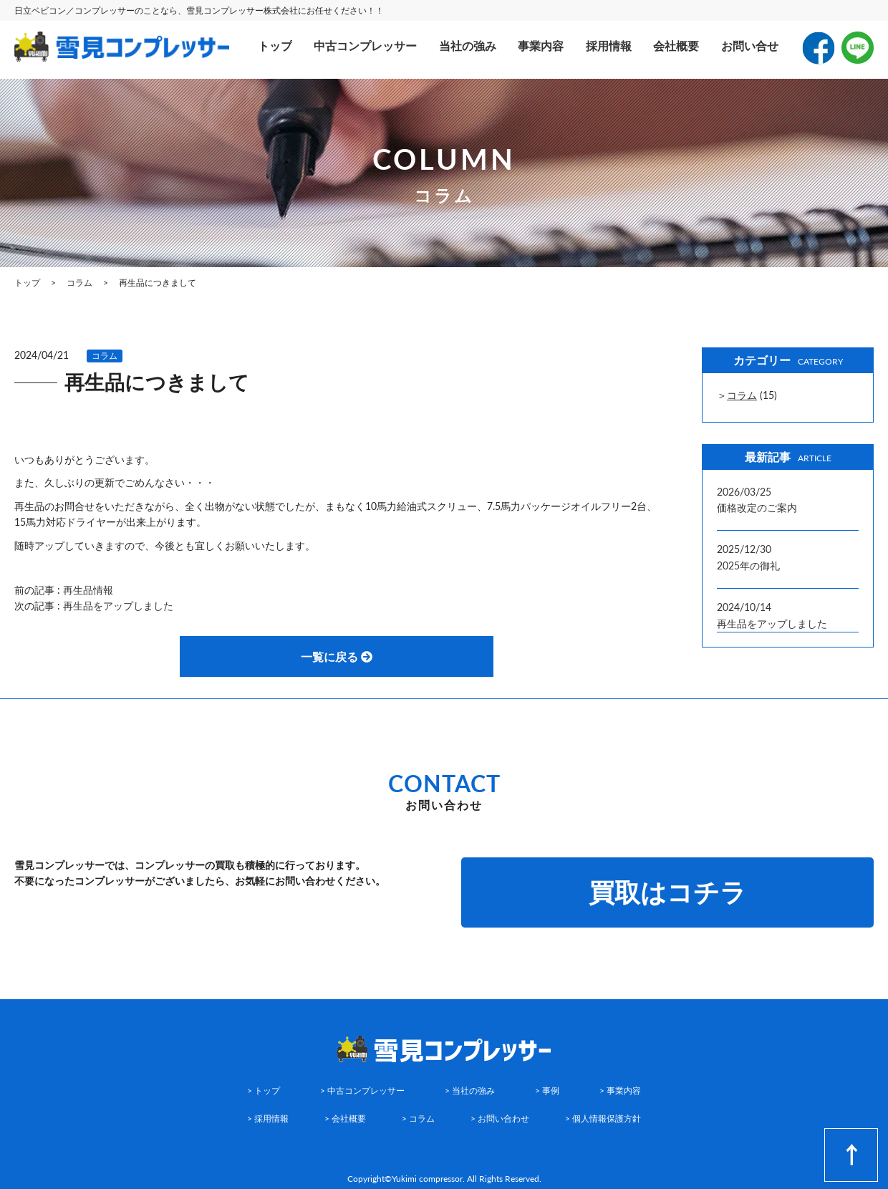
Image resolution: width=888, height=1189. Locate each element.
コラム (104, 355)
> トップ (263, 1090)
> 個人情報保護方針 (603, 1118)
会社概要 (676, 45)
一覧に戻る (336, 656)
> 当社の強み (470, 1090)
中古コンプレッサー (365, 45)
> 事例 (547, 1090)
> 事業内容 (620, 1090)
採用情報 (609, 45)
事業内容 (541, 45)
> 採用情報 (268, 1118)
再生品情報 (88, 590)
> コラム (418, 1118)
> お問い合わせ (499, 1118)
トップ (275, 45)
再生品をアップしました (118, 606)
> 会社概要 (345, 1118)
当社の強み (467, 45)
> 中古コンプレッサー (362, 1090)
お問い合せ (749, 45)
